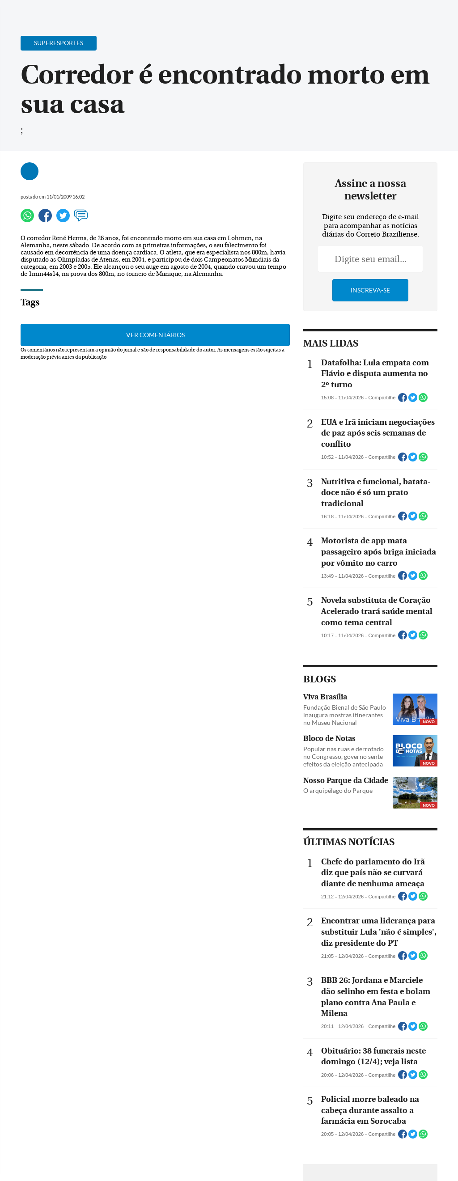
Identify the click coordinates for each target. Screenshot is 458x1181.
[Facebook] (393, 15)
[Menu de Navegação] (24, 11)
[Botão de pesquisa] (50, 11)
